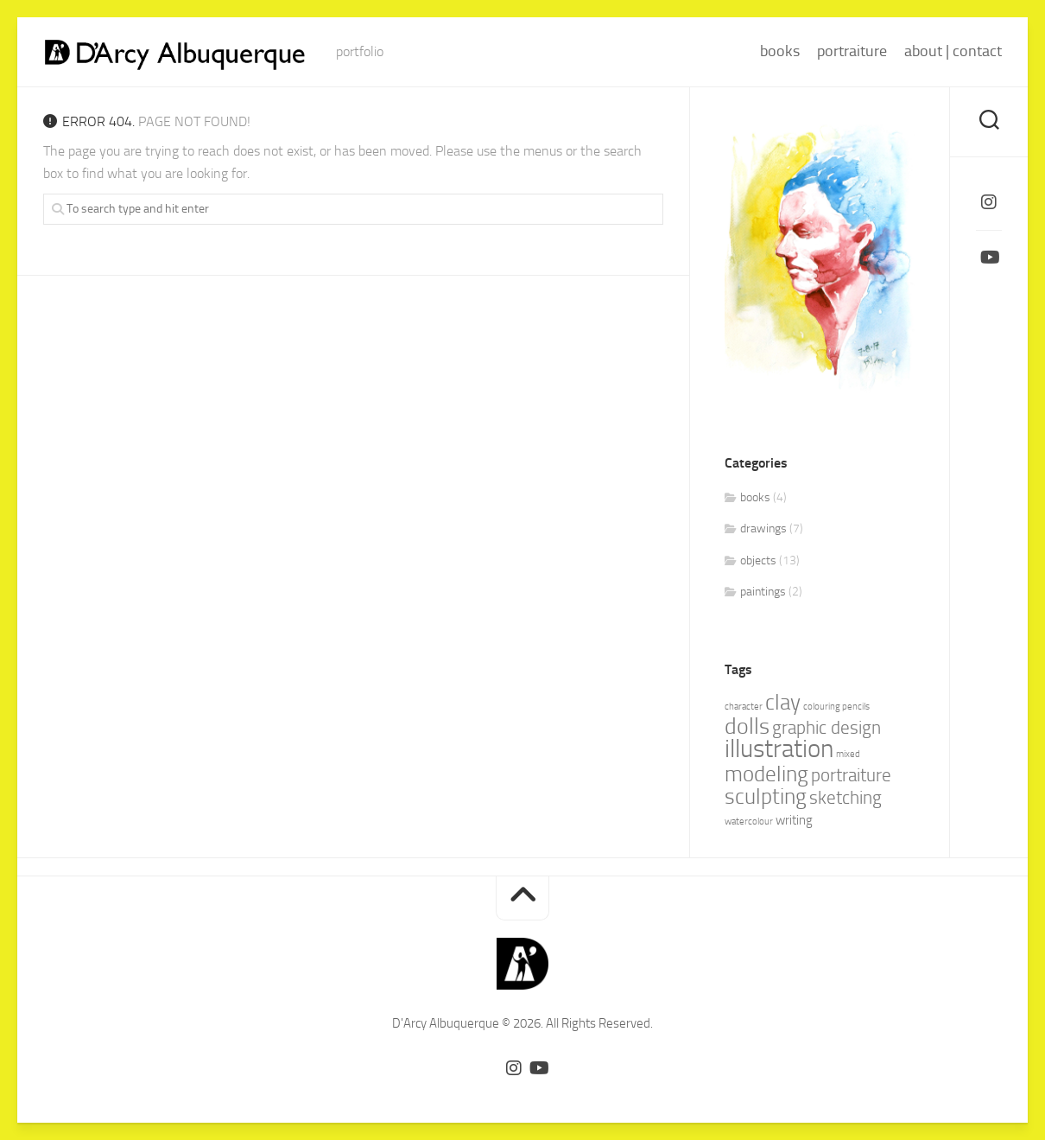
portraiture (852, 51)
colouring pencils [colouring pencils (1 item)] (836, 706)
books (780, 51)
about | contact (953, 51)
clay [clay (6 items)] (783, 702)
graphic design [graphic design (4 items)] (826, 727)
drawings (763, 528)
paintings (763, 591)
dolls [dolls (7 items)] (747, 726)
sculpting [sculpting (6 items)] (766, 796)
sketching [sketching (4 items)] (845, 797)
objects (758, 560)
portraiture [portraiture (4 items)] (851, 775)
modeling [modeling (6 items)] (766, 774)
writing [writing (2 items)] (794, 820)
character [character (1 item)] (744, 706)
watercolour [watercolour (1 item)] (749, 821)
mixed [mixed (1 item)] (848, 754)
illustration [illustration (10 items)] (779, 749)
